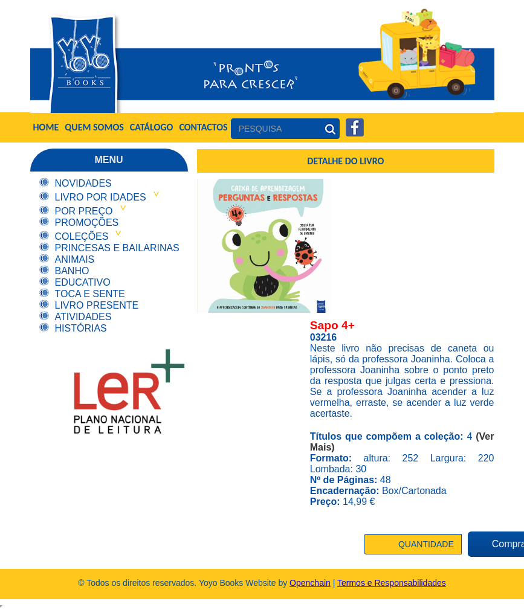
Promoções (87, 222)
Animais (75, 259)
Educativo (83, 282)
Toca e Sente (90, 294)
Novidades (83, 183)
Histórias (81, 328)
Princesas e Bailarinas (117, 248)
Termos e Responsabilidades (391, 583)
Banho (72, 271)
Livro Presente (97, 305)
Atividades (83, 317)
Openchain (310, 583)
